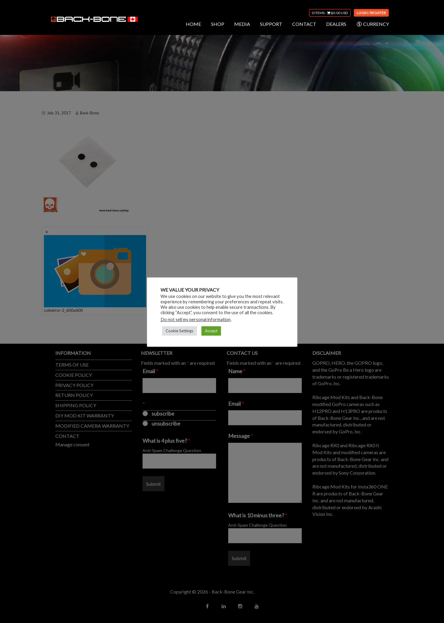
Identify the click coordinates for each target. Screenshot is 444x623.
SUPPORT (271, 24)
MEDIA (242, 24)
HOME (193, 24)
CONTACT (304, 24)
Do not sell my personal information (196, 319)
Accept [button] (211, 330)
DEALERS (336, 24)
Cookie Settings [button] (179, 330)
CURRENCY (372, 24)
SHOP (217, 24)
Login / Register (371, 13)
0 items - (330, 13)
